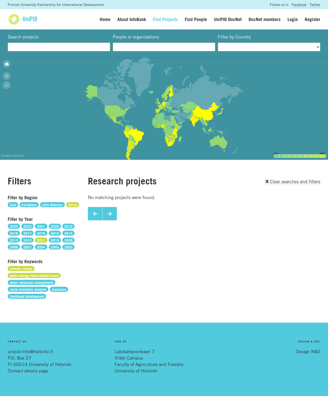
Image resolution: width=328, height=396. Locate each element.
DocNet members (265, 19)
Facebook (299, 4)
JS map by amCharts (13, 155)
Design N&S (308, 351)
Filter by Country (234, 36)
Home (105, 19)
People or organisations (136, 36)
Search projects (23, 36)
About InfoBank (131, 19)
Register (312, 19)
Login (293, 19)
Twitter (315, 4)
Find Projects (165, 19)
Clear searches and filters (292, 181)
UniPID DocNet (228, 19)
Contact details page (28, 370)
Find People (196, 19)
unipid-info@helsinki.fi (30, 351)
